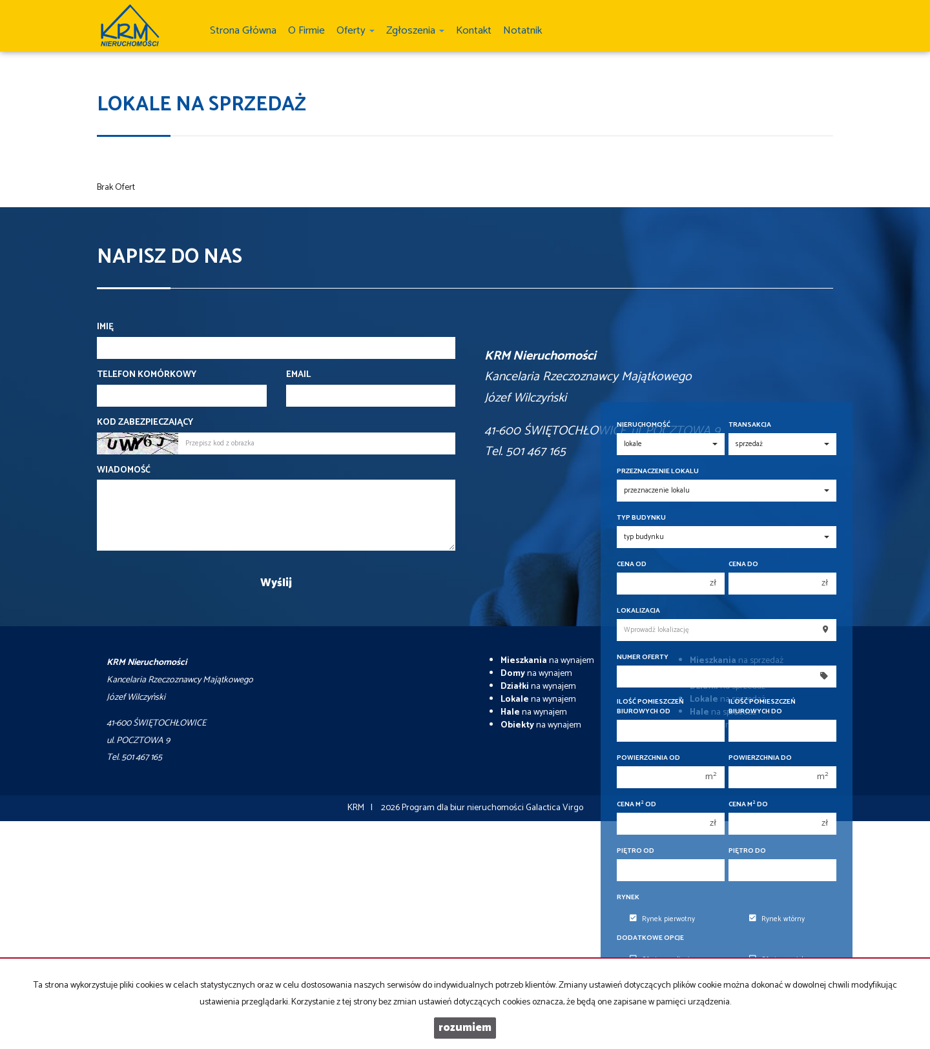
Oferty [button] (355, 30)
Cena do (743, 564)
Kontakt (473, 30)
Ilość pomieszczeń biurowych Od (650, 707)
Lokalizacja (638, 611)
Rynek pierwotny (662, 919)
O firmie (306, 30)
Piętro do (747, 851)
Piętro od (635, 851)
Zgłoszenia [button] (415, 30)
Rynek (628, 897)
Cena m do (748, 805)
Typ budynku (641, 518)
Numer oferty (642, 657)
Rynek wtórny (777, 919)
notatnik (522, 30)
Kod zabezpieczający (145, 422)
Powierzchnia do (760, 758)
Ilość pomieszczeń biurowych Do (762, 707)
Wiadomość (123, 470)
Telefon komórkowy (146, 375)
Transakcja (749, 425)
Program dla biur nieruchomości (464, 807)
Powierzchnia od (648, 758)
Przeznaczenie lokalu (658, 471)
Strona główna (243, 30)
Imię (105, 327)
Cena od (631, 564)
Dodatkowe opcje (650, 938)
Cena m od (636, 805)
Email (298, 375)
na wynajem (547, 660)
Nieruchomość (643, 425)
